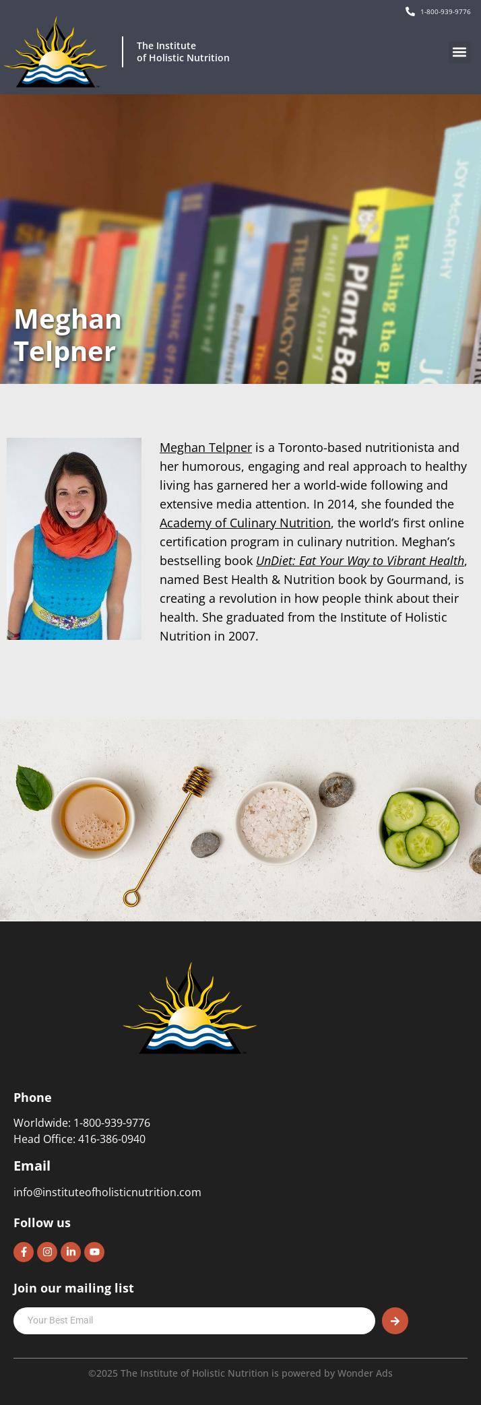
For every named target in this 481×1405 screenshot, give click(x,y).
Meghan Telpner (206, 447)
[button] (460, 52)
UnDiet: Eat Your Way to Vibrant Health (360, 560)
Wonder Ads (365, 1373)
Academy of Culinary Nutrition (245, 523)
